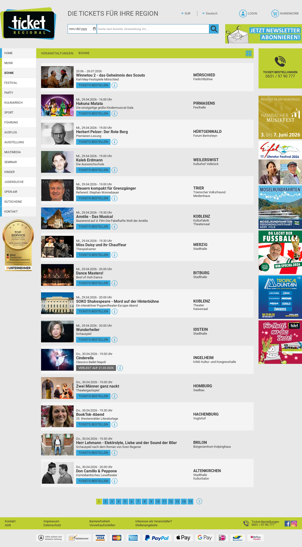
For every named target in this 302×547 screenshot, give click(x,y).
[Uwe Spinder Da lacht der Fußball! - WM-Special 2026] (280, 252)
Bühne (9, 73)
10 (157, 501)
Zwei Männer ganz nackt (97, 386)
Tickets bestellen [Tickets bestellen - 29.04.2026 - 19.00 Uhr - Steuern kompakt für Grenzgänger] (93, 198)
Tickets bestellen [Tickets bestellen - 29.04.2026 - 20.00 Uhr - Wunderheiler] (93, 339)
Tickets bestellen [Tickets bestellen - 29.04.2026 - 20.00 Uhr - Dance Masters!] (93, 283)
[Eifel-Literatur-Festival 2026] (280, 162)
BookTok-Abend (90, 414)
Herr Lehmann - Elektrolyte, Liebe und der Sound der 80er (126, 442)
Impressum (51, 521)
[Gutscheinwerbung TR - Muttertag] (280, 342)
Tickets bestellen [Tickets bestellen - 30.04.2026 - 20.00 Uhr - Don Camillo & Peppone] (93, 481)
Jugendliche (14, 182)
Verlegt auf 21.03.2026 (96, 368)
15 (190, 501)
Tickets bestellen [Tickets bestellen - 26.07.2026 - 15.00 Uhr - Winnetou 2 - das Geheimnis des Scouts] (93, 85)
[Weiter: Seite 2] (199, 503)
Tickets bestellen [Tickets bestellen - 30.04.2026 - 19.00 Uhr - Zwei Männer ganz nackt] (93, 396)
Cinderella (85, 358)
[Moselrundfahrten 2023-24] (280, 207)
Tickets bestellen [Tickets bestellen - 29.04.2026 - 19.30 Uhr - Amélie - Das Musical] (93, 226)
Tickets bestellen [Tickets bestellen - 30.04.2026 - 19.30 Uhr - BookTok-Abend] (93, 424)
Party (8, 92)
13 (177, 501)
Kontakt (11, 211)
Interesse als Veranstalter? (153, 521)
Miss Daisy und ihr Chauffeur (101, 245)
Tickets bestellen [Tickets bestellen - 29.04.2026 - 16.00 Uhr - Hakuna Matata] (93, 113)
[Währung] (192, 13)
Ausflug (10, 132)
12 (171, 501)
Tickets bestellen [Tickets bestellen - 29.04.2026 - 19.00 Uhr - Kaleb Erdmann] (93, 170)
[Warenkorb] (285, 15)
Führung (11, 122)
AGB (8, 525)
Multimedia (12, 152)
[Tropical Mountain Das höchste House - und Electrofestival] (280, 297)
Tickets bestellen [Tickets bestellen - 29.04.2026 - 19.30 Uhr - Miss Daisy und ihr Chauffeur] (93, 255)
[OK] (214, 29)
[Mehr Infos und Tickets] (57, 77)
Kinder (9, 172)
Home (8, 53)
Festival (10, 83)
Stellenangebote (146, 525)
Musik (8, 63)
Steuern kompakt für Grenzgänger (106, 188)
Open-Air (10, 192)
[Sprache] (213, 13)
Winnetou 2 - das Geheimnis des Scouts (110, 75)
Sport (8, 112)
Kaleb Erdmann (89, 160)
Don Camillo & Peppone (96, 471)
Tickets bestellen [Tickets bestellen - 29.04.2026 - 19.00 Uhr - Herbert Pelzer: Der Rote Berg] (93, 142)
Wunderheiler (88, 329)
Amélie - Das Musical (94, 216)
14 (184, 501)
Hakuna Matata (89, 103)
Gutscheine (13, 201)
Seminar (10, 162)
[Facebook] (287, 525)
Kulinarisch (13, 102)
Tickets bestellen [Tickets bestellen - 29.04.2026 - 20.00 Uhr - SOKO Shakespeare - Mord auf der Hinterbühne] (93, 311)
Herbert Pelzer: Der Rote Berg (102, 132)
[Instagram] (294, 525)
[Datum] (82, 29)
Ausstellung (14, 142)
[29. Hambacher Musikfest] (280, 117)
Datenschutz (52, 525)
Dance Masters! (89, 273)
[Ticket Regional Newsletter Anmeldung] (263, 34)
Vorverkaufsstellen (102, 525)
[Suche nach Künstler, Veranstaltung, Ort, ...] (153, 29)
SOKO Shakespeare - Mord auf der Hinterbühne (117, 301)
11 (164, 501)
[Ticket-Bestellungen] (280, 73)
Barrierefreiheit (99, 521)
